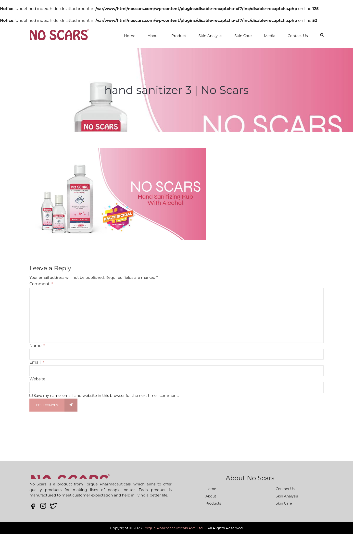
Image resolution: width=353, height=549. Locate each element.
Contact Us (298, 35)
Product (178, 35)
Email (36, 362)
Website (37, 379)
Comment (41, 283)
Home (130, 35)
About (153, 35)
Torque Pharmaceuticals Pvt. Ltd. (173, 528)
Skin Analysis (210, 35)
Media (269, 35)
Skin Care (243, 35)
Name (37, 345)
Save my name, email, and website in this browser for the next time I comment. (106, 395)
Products (213, 503)
